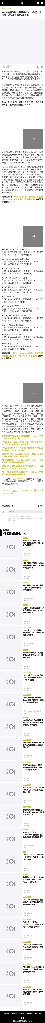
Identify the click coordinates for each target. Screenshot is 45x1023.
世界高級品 (18, 479)
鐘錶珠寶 (25, 490)
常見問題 (21, 1013)
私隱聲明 (29, 1013)
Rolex (14, 490)
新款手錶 (39, 490)
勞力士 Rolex (6, 490)
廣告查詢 (14, 1013)
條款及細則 (38, 1013)
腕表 (32, 490)
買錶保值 (5, 494)
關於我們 (6, 1013)
